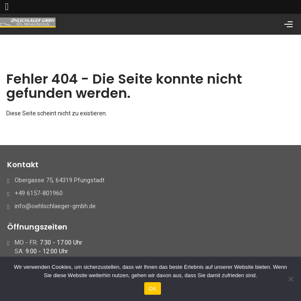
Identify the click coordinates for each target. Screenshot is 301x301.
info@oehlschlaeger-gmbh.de (55, 206)
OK (152, 289)
